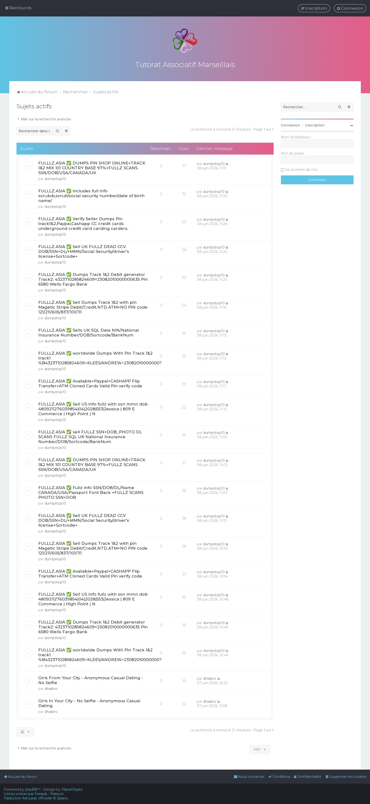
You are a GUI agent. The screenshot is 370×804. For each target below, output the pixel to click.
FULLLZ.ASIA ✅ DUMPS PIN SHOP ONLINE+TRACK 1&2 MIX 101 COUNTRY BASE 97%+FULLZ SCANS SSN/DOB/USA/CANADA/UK (91, 167)
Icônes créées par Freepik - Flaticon (34, 794)
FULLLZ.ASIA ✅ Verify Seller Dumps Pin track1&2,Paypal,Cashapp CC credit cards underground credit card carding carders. (83, 223)
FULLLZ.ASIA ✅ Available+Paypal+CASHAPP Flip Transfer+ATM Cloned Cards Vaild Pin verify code (90, 383)
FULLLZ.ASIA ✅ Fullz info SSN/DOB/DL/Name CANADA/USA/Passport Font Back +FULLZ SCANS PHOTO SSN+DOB (90, 491)
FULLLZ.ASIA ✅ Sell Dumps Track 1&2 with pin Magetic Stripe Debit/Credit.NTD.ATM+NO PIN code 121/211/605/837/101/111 (92, 306)
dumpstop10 (55, 178)
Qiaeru (62, 798)
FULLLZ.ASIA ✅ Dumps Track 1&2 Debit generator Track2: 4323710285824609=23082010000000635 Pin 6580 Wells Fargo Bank (93, 278)
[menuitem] (350, 8)
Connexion (290, 124)
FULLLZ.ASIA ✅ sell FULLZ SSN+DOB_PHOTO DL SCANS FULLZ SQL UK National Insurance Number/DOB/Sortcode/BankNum (90, 436)
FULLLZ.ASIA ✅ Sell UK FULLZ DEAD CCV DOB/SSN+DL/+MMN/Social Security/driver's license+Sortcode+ (83, 250)
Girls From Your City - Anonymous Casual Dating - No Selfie (90, 679)
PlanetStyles (72, 789)
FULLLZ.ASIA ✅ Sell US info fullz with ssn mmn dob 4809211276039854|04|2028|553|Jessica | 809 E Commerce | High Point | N (93, 408)
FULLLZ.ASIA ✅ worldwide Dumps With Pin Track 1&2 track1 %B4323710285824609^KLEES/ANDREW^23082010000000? (100, 357)
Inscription (314, 124)
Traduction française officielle (28, 798)
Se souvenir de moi (301, 169)
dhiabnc (51, 688)
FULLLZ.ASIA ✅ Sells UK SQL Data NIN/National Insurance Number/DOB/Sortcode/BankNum (88, 332)
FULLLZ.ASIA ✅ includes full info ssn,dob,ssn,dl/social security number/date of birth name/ (91, 195)
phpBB (31, 789)
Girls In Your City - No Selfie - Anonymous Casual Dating (89, 702)
